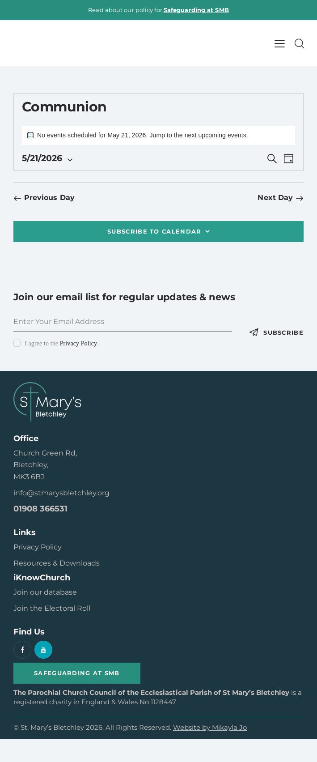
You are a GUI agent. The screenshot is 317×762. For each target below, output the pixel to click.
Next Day (275, 197)
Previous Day (49, 197)
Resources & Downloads (56, 563)
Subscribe (283, 332)
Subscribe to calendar (154, 231)
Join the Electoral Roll (51, 608)
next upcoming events (215, 135)
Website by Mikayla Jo (210, 727)
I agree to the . (62, 343)
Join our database (45, 592)
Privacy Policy (78, 344)
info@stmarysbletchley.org (61, 493)
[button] (280, 43)
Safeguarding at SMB (196, 9)
